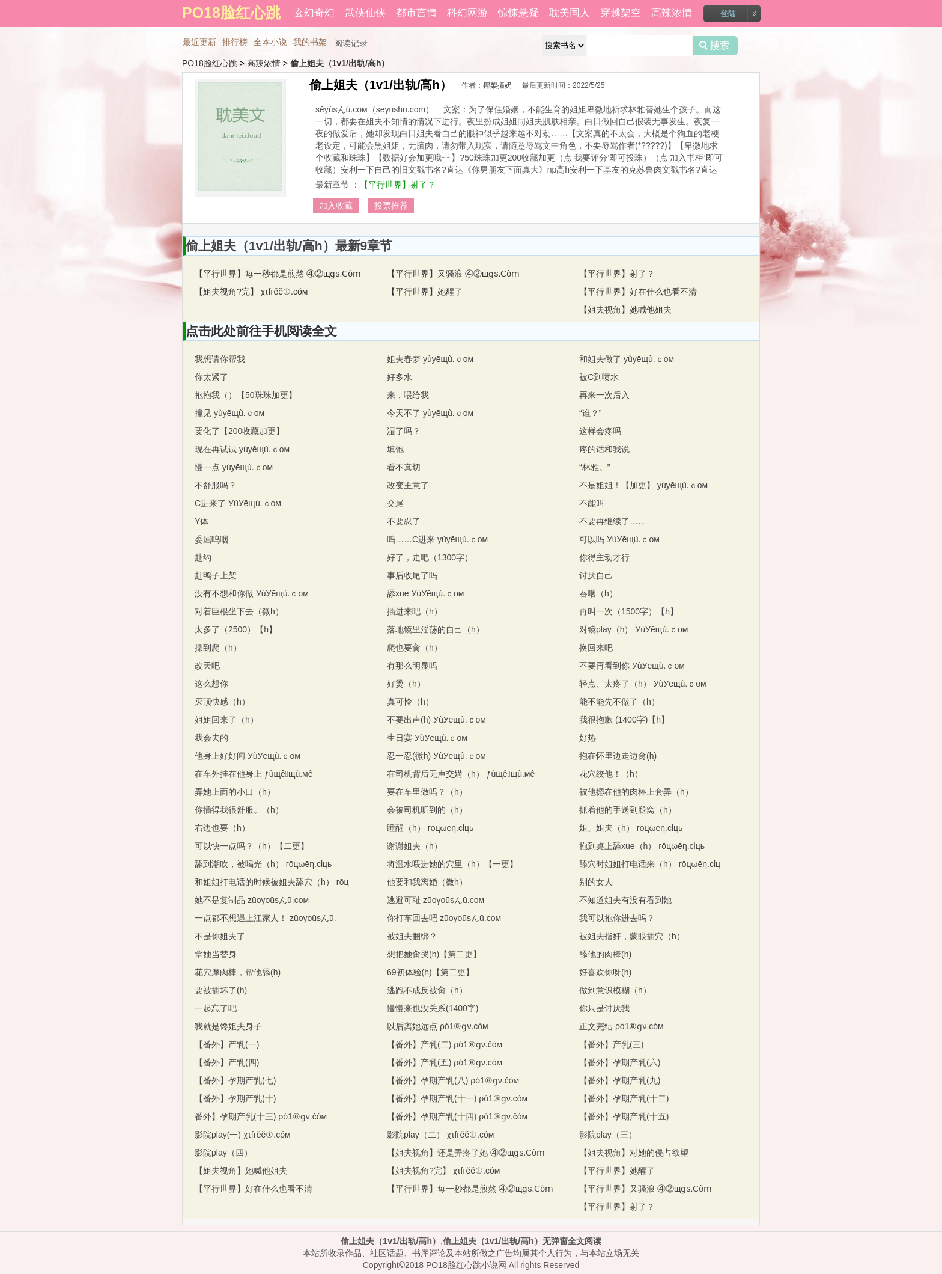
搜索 (715, 45)
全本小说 (270, 42)
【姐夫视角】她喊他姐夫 (625, 309)
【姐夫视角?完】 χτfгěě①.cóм (251, 291)
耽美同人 (569, 13)
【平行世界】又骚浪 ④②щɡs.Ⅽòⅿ (453, 273)
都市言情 (416, 13)
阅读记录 (351, 43)
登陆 (728, 13)
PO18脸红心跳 (209, 63)
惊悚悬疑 (518, 13)
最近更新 (199, 42)
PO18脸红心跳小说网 (466, 1265)
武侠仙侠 (365, 13)
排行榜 (235, 42)
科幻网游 (467, 13)
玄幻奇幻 (314, 13)
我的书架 (310, 42)
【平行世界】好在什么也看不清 (638, 291)
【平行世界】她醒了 (425, 291)
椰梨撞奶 (497, 85)
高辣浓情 (671, 13)
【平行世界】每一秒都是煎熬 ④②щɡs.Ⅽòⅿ (278, 273)
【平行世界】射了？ (398, 184)
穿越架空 (620, 13)
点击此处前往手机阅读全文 (261, 331)
